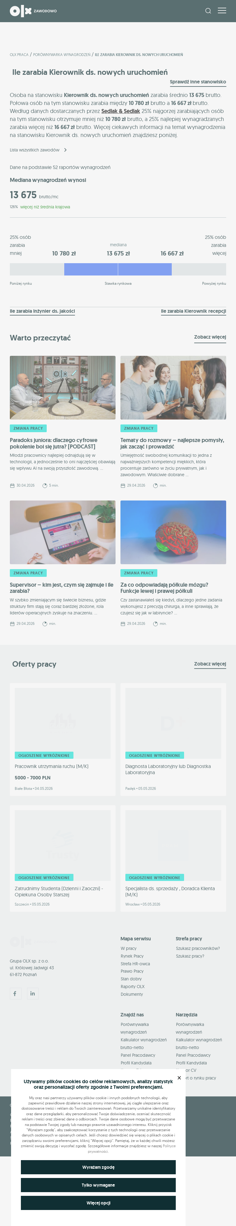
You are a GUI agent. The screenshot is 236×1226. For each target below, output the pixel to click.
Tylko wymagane (98, 1185)
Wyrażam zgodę (98, 1167)
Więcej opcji (98, 1203)
